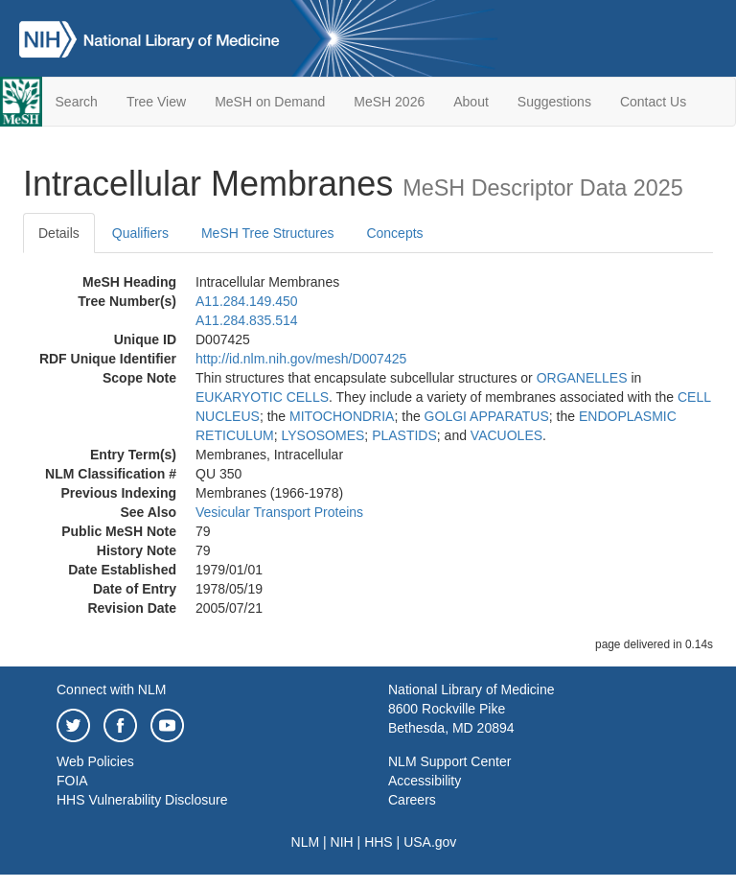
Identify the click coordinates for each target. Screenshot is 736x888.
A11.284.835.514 (247, 320)
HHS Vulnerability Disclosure (142, 799)
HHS (378, 842)
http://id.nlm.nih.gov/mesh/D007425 (301, 358)
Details (59, 233)
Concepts (394, 233)
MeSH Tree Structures (267, 233)
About (471, 101)
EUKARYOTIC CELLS (262, 397)
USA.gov (429, 842)
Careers (412, 799)
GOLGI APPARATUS (487, 416)
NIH (342, 842)
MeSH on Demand (270, 101)
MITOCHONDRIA (341, 416)
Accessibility (424, 780)
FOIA (72, 780)
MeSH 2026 (389, 101)
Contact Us (653, 101)
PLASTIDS (404, 435)
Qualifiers (140, 233)
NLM (305, 842)
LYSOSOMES (322, 435)
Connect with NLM (111, 689)
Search (77, 101)
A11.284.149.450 (247, 301)
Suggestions (554, 101)
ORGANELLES (582, 378)
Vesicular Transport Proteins (279, 512)
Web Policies (95, 761)
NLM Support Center (449, 761)
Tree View (156, 101)
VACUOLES (506, 435)
